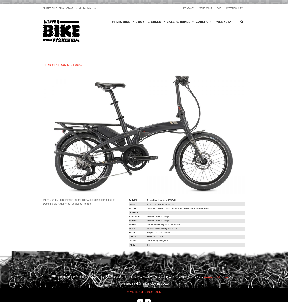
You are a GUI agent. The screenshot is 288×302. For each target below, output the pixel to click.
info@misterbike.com (86, 8)
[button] (241, 21)
